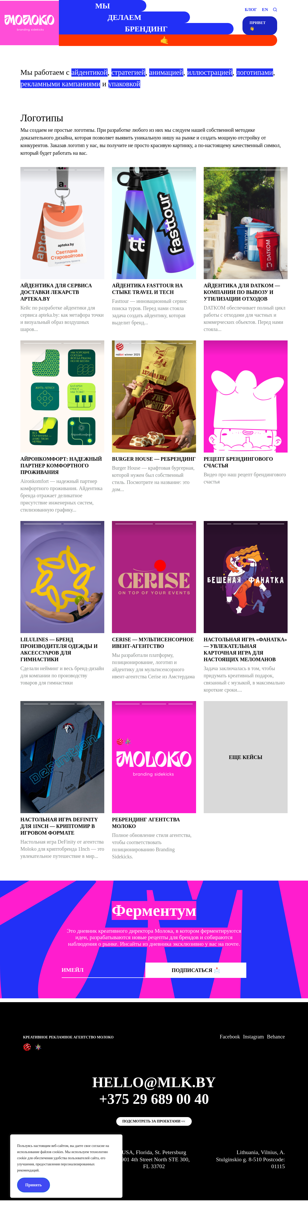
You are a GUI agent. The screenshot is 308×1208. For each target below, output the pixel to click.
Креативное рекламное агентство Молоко (68, 1037)
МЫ (96, 6)
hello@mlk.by (154, 1084)
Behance (275, 1037)
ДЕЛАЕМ (119, 17)
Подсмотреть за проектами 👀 (154, 1129)
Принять (33, 1185)
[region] (66, 1166)
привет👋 (256, 27)
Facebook (226, 1037)
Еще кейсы (245, 757)
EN (265, 9)
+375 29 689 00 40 (154, 1102)
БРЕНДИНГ (141, 29)
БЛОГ (251, 9)
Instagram (251, 1037)
